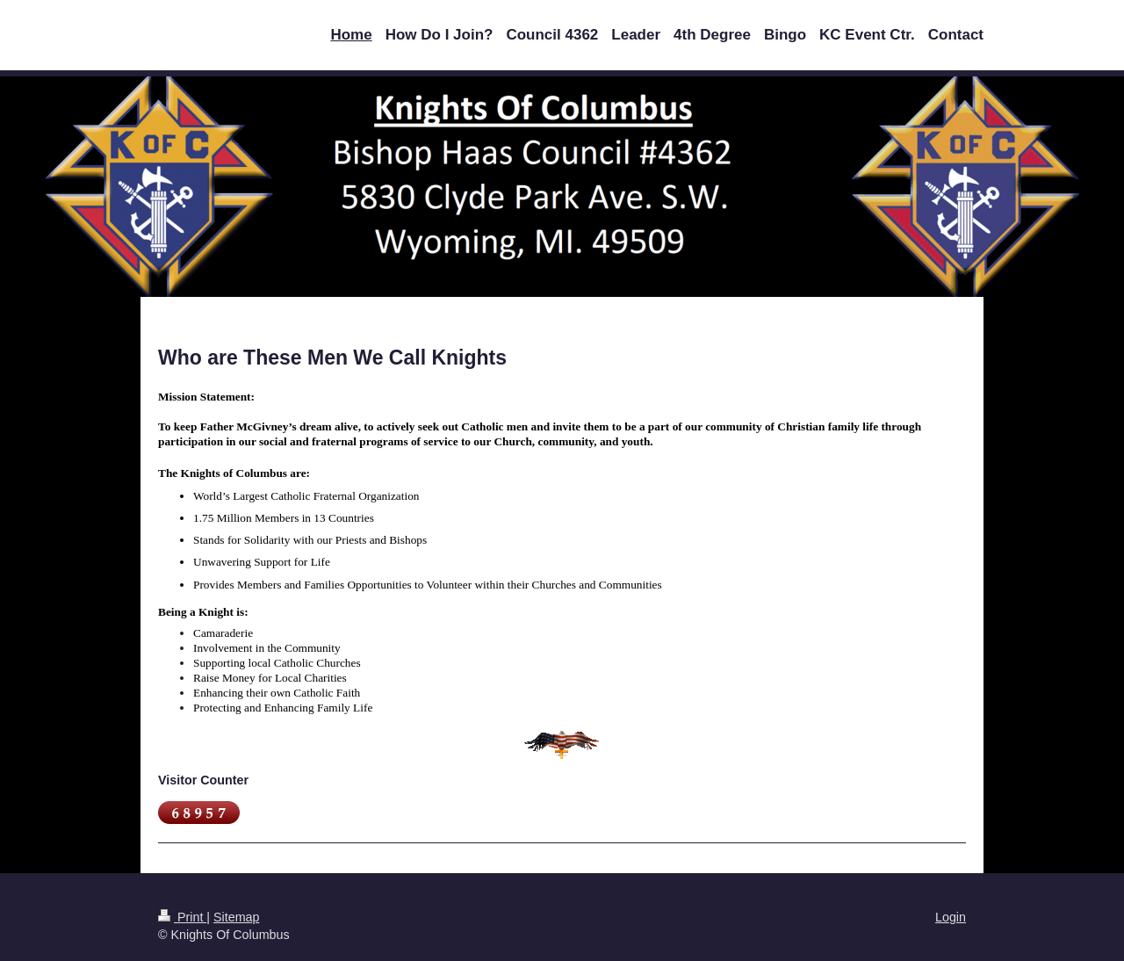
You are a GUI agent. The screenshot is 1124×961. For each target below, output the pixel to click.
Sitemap (236, 917)
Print (182, 917)
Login (950, 917)
